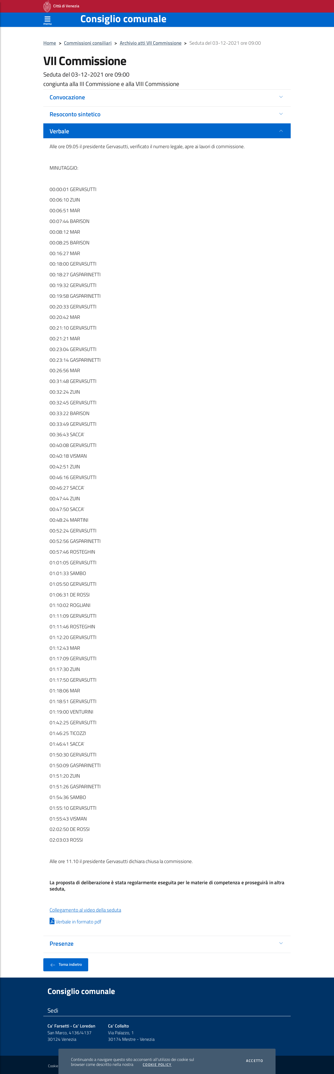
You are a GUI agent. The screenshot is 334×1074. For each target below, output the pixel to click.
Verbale (59, 129)
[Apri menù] (47, 18)
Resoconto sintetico (75, 112)
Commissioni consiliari (88, 41)
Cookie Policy (157, 1063)
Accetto (254, 1059)
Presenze (62, 941)
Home (49, 41)
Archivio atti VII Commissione (151, 41)
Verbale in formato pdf (75, 920)
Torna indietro (66, 963)
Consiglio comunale (123, 17)
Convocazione (67, 95)
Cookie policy (58, 1064)
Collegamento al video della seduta (85, 908)
